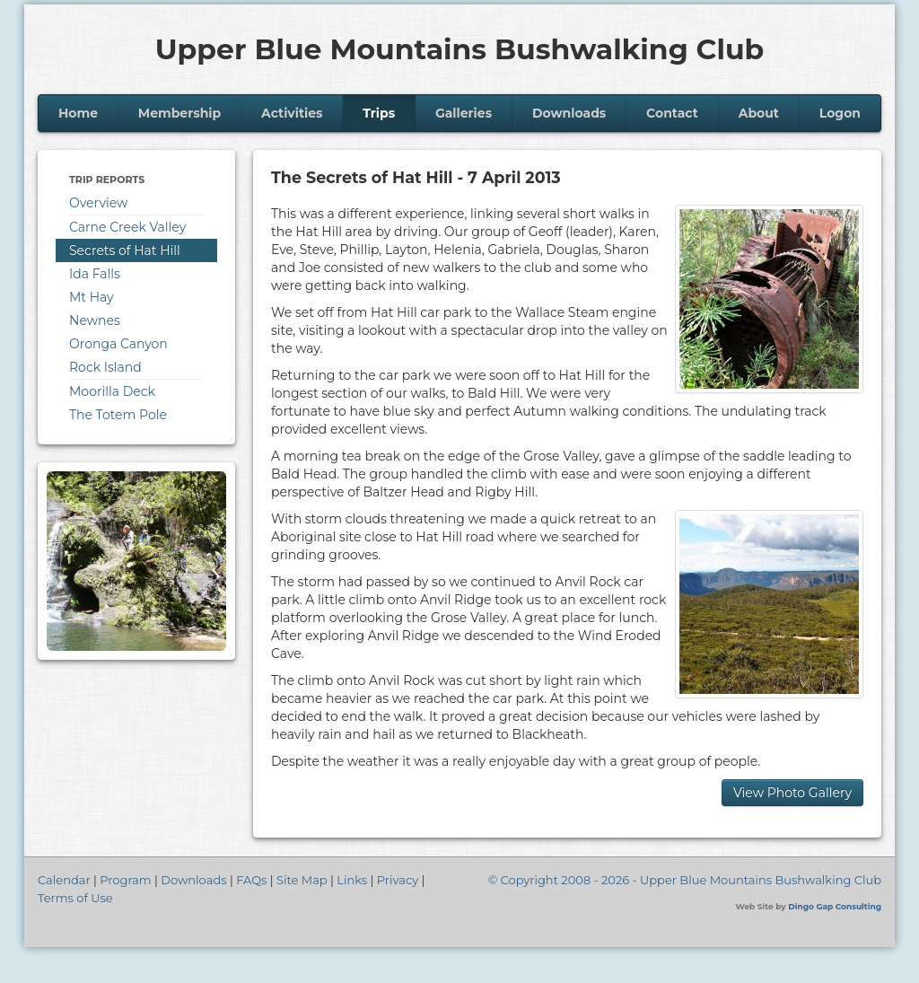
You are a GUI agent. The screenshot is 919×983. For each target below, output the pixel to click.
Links (352, 880)
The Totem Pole (118, 415)
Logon (840, 113)
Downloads (569, 113)
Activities (292, 113)
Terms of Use (75, 898)
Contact (672, 113)
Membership (179, 113)
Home (78, 113)
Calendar (64, 880)
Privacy (397, 880)
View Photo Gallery (792, 793)
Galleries (463, 113)
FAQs (251, 880)
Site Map (302, 880)
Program (125, 880)
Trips (379, 113)
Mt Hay (91, 297)
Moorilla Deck (112, 391)
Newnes (94, 320)
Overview (98, 203)
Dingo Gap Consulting (834, 906)
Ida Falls (94, 274)
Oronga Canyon (118, 344)
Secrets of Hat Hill (124, 250)
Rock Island (105, 367)
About (759, 113)
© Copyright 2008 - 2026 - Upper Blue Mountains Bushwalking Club (684, 880)
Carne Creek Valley (127, 227)
